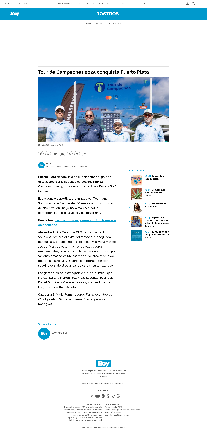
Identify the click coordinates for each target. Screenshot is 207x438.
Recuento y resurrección (154, 177)
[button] (6, 14)
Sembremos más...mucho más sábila (154, 192)
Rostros (107, 13)
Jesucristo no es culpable (155, 205)
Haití (133, 4)
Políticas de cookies (116, 427)
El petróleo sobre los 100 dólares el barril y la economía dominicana (156, 222)
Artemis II (141, 4)
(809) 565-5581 (115, 412)
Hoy (48, 163)
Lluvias (150, 4)
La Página (115, 23)
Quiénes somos (99, 427)
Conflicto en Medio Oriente (117, 4)
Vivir (88, 23)
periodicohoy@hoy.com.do (117, 415)
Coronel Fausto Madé (95, 4)
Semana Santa (77, 4)
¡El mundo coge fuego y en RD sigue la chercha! (156, 234)
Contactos (87, 427)
